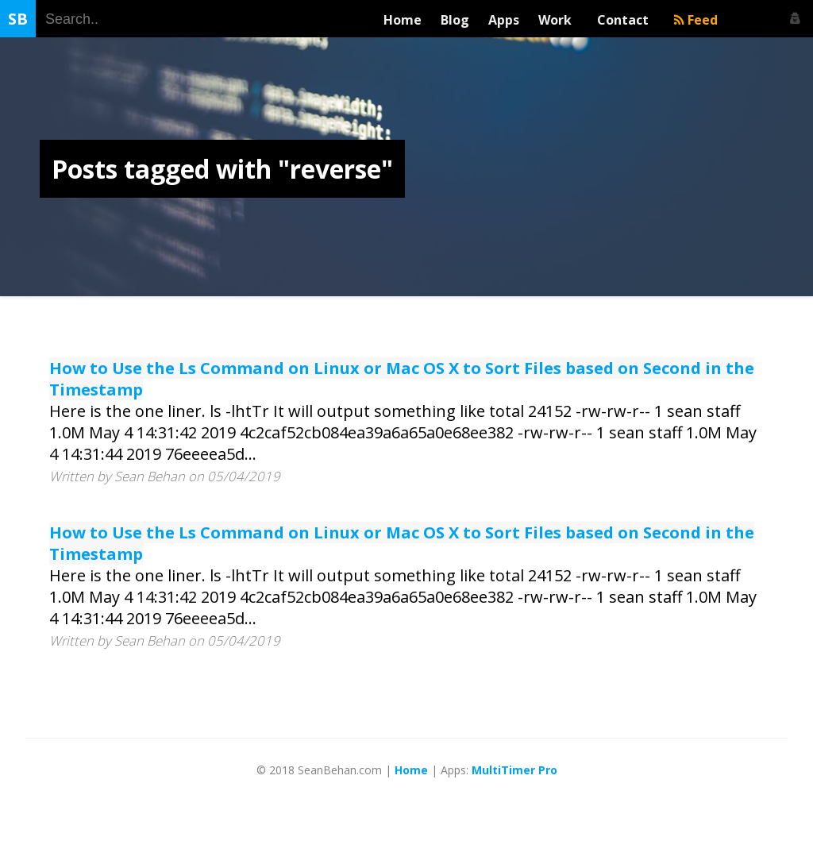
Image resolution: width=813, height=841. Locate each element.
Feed (696, 20)
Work (558, 20)
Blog (455, 20)
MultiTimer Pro (514, 769)
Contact (626, 20)
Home (402, 20)
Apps (503, 20)
